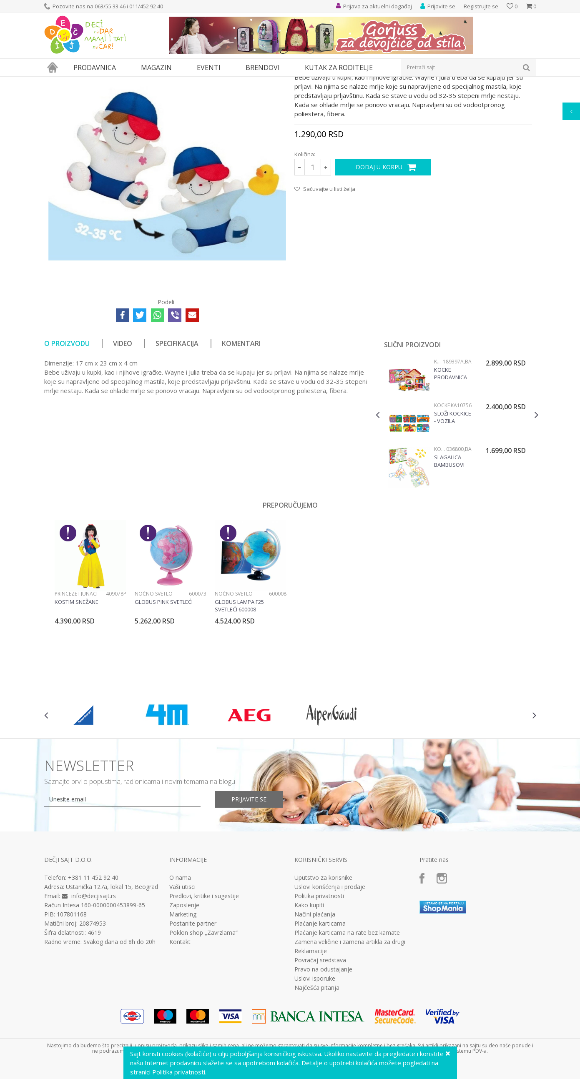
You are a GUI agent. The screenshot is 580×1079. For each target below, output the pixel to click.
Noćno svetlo (154, 670)
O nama (180, 954)
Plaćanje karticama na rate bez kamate (347, 1009)
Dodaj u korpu (379, 244)
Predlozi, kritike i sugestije (204, 972)
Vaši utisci (182, 963)
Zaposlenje (184, 982)
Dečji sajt (54, 81)
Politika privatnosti (319, 972)
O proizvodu (67, 420)
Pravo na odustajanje (323, 1046)
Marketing (182, 991)
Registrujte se (481, 6)
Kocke (438, 438)
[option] (457, 501)
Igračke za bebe (161, 81)
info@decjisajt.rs (93, 972)
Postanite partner (192, 1000)
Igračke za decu (118, 81)
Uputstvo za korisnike (323, 954)
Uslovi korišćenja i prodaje (329, 963)
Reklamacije (310, 1027)
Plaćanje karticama (320, 1000)
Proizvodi (82, 81)
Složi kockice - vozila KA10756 (452, 493)
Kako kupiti (309, 982)
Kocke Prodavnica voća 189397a (452, 450)
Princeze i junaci (76, 670)
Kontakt (180, 1018)
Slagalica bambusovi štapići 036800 (452, 537)
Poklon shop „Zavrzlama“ (203, 1009)
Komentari (241, 420)
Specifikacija (177, 420)
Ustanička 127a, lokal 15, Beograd (112, 963)
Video (122, 420)
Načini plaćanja (314, 991)
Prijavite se (248, 876)
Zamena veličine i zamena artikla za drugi (349, 1018)
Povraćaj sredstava (320, 1037)
